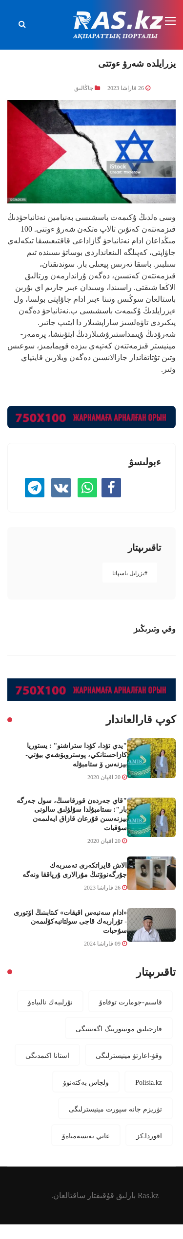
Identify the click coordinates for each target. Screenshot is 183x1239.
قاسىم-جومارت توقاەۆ (130, 1002)
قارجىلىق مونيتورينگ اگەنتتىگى (119, 1028)
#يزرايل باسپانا (129, 573)
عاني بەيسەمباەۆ (86, 1135)
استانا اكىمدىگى (47, 1055)
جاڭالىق (83, 88)
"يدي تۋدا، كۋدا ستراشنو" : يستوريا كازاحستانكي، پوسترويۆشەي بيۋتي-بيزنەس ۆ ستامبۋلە (76, 754)
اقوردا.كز (149, 1135)
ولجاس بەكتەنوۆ (86, 1082)
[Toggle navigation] (171, 21)
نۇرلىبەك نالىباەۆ (50, 1002)
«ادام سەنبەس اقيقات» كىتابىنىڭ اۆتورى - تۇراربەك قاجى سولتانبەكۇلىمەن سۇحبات (70, 921)
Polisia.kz (148, 1082)
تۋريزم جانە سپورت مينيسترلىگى (115, 1109)
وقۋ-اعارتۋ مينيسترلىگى (129, 1055)
